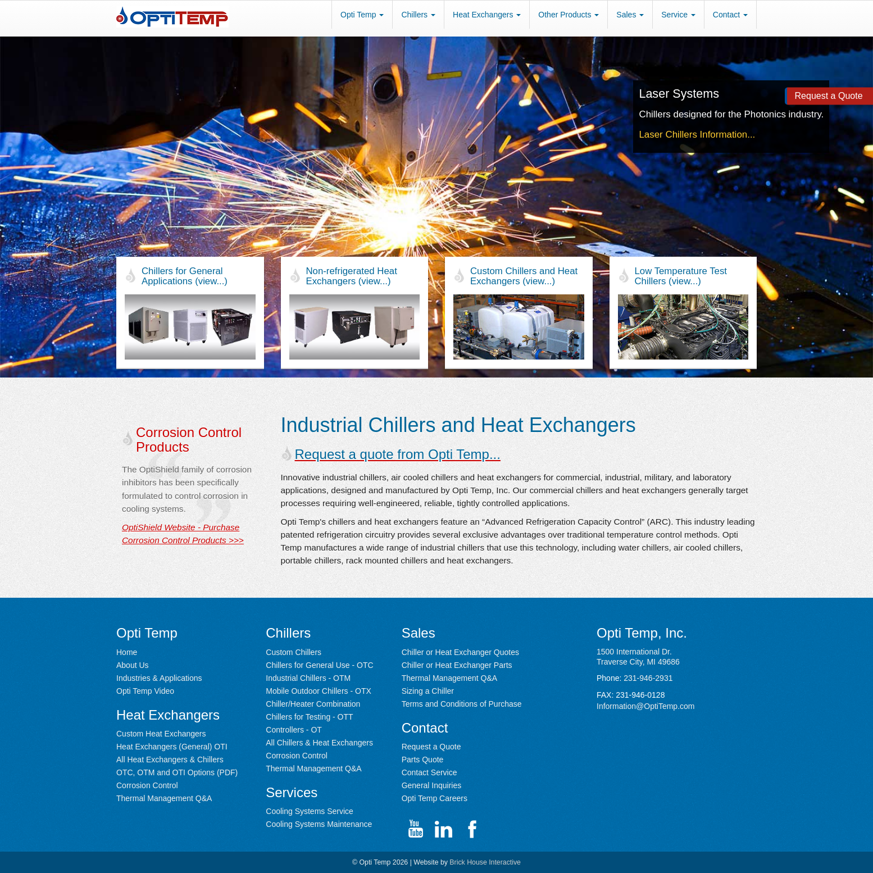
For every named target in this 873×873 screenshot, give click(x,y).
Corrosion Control (147, 785)
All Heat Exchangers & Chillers (170, 759)
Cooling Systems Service (309, 811)
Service (678, 14)
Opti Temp (362, 14)
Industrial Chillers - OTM (308, 678)
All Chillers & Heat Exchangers (319, 742)
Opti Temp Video (145, 690)
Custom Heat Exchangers (161, 733)
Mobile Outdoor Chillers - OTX (318, 690)
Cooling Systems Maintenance (319, 824)
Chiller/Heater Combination (313, 703)
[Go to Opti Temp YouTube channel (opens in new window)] (416, 829)
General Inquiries (432, 785)
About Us (132, 665)
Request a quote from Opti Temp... (398, 454)
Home (126, 652)
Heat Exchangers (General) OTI (172, 746)
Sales (630, 14)
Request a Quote (431, 746)
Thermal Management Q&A (164, 798)
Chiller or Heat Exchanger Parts (457, 665)
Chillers (418, 14)
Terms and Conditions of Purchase (462, 703)
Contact (730, 14)
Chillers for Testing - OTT (309, 716)
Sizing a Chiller (428, 690)
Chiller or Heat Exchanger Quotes (460, 652)
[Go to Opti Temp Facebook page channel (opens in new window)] (472, 829)
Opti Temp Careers (434, 798)
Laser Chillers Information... (697, 134)
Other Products (568, 14)
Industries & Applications (159, 678)
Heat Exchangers (487, 14)
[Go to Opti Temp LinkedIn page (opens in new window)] (444, 829)
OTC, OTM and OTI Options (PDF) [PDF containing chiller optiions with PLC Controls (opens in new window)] (177, 772)
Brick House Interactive (485, 862)
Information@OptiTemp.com (646, 706)
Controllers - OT (294, 729)
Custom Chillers (293, 652)
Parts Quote (423, 759)
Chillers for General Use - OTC (319, 665)
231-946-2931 (648, 678)
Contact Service (429, 772)
